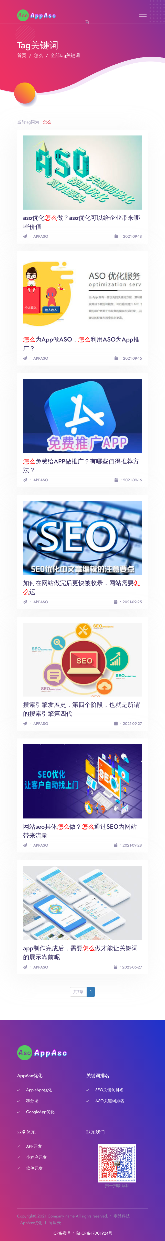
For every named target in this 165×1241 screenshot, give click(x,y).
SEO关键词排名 (109, 1090)
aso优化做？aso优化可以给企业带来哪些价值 (81, 222)
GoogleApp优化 (40, 1112)
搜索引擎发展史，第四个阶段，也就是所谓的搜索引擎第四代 (81, 709)
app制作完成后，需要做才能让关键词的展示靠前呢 (80, 953)
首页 (21, 55)
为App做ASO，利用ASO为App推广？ (81, 344)
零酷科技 (122, 1216)
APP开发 (34, 1146)
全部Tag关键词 (65, 55)
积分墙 (32, 1101)
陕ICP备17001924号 (94, 1233)
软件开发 (34, 1168)
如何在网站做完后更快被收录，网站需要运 (81, 587)
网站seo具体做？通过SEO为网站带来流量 (80, 831)
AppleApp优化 (39, 1090)
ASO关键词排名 (109, 1101)
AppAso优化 (31, 1223)
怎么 (38, 55)
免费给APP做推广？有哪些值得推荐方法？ (81, 466)
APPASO (40, 236)
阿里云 (55, 1223)
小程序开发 (36, 1157)
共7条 (78, 992)
